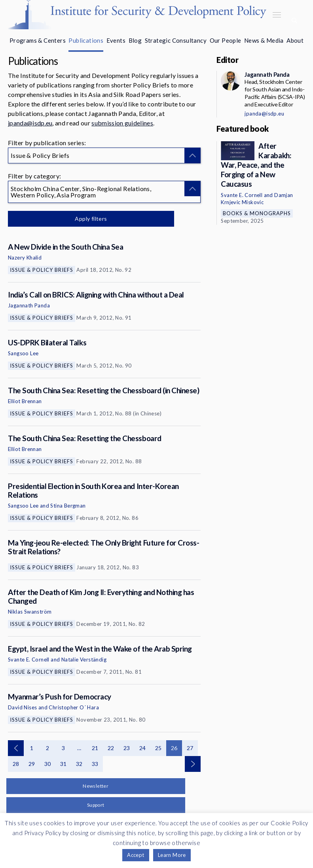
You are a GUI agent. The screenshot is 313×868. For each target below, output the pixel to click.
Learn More (172, 855)
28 (16, 763)
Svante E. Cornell (28, 659)
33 (95, 763)
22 (111, 748)
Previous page (16, 748)
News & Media (264, 40)
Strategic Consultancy (176, 40)
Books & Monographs (257, 213)
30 (47, 763)
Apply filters (91, 218)
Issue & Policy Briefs (41, 270)
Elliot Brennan (25, 401)
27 (190, 748)
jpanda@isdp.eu (30, 123)
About (295, 40)
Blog (135, 40)
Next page (193, 764)
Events (115, 40)
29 (31, 763)
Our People (225, 40)
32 (79, 763)
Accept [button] (135, 855)
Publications (85, 40)
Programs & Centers (37, 40)
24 (142, 748)
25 (158, 748)
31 (63, 763)
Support (95, 805)
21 (95, 748)
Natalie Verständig (83, 659)
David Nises (22, 707)
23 (126, 748)
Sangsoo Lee (23, 353)
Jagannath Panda (29, 305)
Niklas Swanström (29, 611)
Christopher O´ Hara (74, 707)
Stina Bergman (67, 505)
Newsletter (95, 786)
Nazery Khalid (25, 257)
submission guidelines (122, 123)
